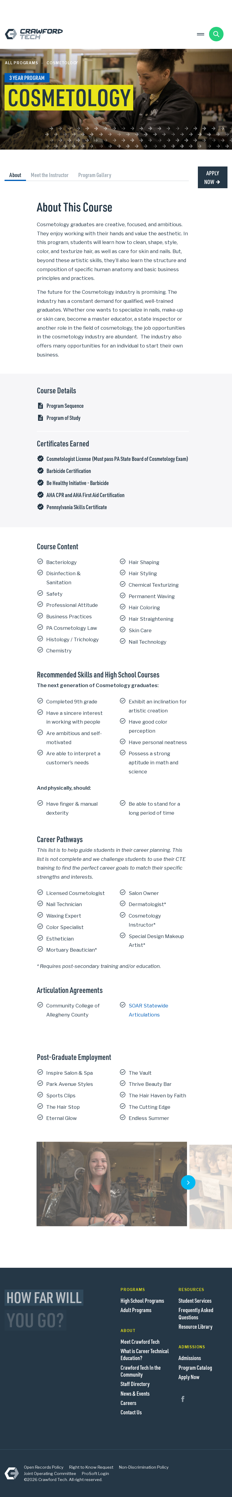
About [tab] (15, 175)
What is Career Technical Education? (145, 1354)
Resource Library (195, 1326)
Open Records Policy (43, 1467)
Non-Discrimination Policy (144, 1467)
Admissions (190, 1358)
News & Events (135, 1393)
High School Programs (142, 1300)
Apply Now (211, 177)
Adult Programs (136, 1310)
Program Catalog (195, 1367)
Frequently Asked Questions (196, 1313)
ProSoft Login (95, 1473)
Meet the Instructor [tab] (50, 175)
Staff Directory (135, 1384)
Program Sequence (65, 405)
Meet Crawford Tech (140, 1341)
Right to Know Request (91, 1467)
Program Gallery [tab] (94, 175)
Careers (128, 1403)
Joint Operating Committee (50, 1473)
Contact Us (131, 1412)
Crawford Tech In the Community (141, 1371)
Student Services (195, 1300)
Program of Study (63, 417)
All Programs (21, 63)
